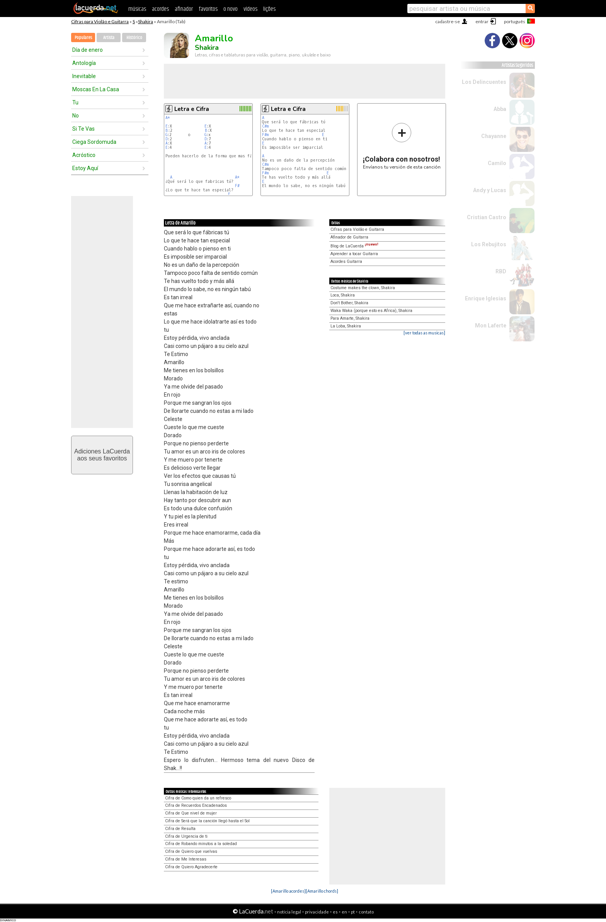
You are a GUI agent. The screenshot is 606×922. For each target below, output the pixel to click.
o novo (230, 9)
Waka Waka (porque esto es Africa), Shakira (371, 310)
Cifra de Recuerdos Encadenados (196, 805)
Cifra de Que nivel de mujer (191, 813)
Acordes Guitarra (346, 261)
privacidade (317, 911)
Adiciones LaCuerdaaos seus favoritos (102, 455)
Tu (75, 102)
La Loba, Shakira (345, 326)
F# (237, 185)
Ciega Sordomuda (94, 142)
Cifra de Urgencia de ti (186, 836)
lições (269, 9)
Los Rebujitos (488, 244)
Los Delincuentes (484, 82)
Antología (84, 63)
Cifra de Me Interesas (185, 859)
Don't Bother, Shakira (349, 302)
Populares (83, 37)
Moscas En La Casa (95, 89)
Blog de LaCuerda (354, 246)
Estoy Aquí (85, 168)
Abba (500, 109)
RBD (500, 271)
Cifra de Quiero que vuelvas (191, 851)
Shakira (145, 21)
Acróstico (83, 155)
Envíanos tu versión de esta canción (402, 146)
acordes (160, 9)
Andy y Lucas (489, 190)
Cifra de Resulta (180, 828)
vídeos (250, 9)
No (75, 115)
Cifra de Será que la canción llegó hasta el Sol (207, 820)
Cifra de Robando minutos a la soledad (201, 843)
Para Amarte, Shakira (349, 318)
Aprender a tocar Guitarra (354, 253)
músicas (137, 9)
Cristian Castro (486, 217)
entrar (482, 21)
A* (167, 117)
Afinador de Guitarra (349, 237)
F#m (265, 134)
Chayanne (493, 136)
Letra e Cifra (191, 109)
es (335, 911)
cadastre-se (447, 21)
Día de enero (87, 50)
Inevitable (84, 76)
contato (366, 911)
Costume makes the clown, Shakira (362, 287)
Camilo (497, 163)
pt (353, 911)
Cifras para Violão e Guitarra (100, 21)
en (344, 911)
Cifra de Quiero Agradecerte (191, 866)
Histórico (134, 37)
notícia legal (289, 911)
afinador (184, 9)
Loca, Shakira (342, 295)
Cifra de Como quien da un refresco (198, 798)
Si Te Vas (83, 129)
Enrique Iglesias (485, 298)
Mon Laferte (490, 325)
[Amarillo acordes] (288, 890)
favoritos (208, 9)
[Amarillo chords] (322, 890)
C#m (265, 126)
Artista (108, 37)
